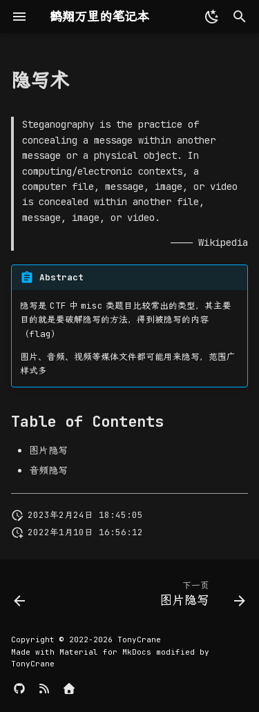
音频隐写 (48, 470)
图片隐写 (48, 450)
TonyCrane (139, 639)
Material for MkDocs (107, 652)
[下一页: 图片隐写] (200, 596)
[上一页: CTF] (20, 596)
